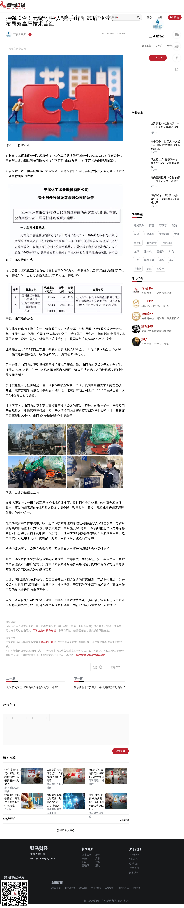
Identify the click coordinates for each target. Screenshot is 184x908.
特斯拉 (138, 268)
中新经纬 (96, 888)
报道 (57, 18)
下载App (126, 18)
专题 (70, 17)
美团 (171, 260)
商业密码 (124, 888)
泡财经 (136, 888)
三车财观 (147, 301)
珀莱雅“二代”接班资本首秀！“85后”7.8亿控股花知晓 (165, 163)
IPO (84, 861)
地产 (97, 854)
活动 (85, 17)
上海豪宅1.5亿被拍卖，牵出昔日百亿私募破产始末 (165, 125)
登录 (149, 17)
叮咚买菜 (149, 234)
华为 (161, 260)
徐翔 (174, 225)
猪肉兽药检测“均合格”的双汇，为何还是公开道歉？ (165, 179)
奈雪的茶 (164, 234)
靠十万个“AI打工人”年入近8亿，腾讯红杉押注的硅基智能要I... (165, 145)
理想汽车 (139, 225)
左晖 (136, 251)
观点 (97, 865)
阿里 (151, 225)
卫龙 (136, 260)
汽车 (97, 861)
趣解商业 (147, 313)
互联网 (160, 268)
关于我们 (103, 17)
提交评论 (121, 751)
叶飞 (171, 251)
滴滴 (136, 234)
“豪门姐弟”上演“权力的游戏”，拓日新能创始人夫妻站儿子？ (165, 199)
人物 (97, 858)
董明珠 (138, 242)
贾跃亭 (163, 225)
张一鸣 (148, 251)
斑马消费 (147, 326)
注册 (160, 17)
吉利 (176, 234)
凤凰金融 (149, 260)
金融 (149, 268)
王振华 (160, 251)
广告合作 (134, 868)
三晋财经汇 (16, 34)
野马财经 (147, 288)
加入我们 (134, 859)
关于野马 (134, 854)
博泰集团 (167, 242)
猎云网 (83, 888)
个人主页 (158, 57)
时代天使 (152, 242)
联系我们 (134, 863)
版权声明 (134, 872)
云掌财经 (110, 888)
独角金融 (56, 888)
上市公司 (87, 854)
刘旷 (144, 339)
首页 (40, 17)
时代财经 (70, 888)
